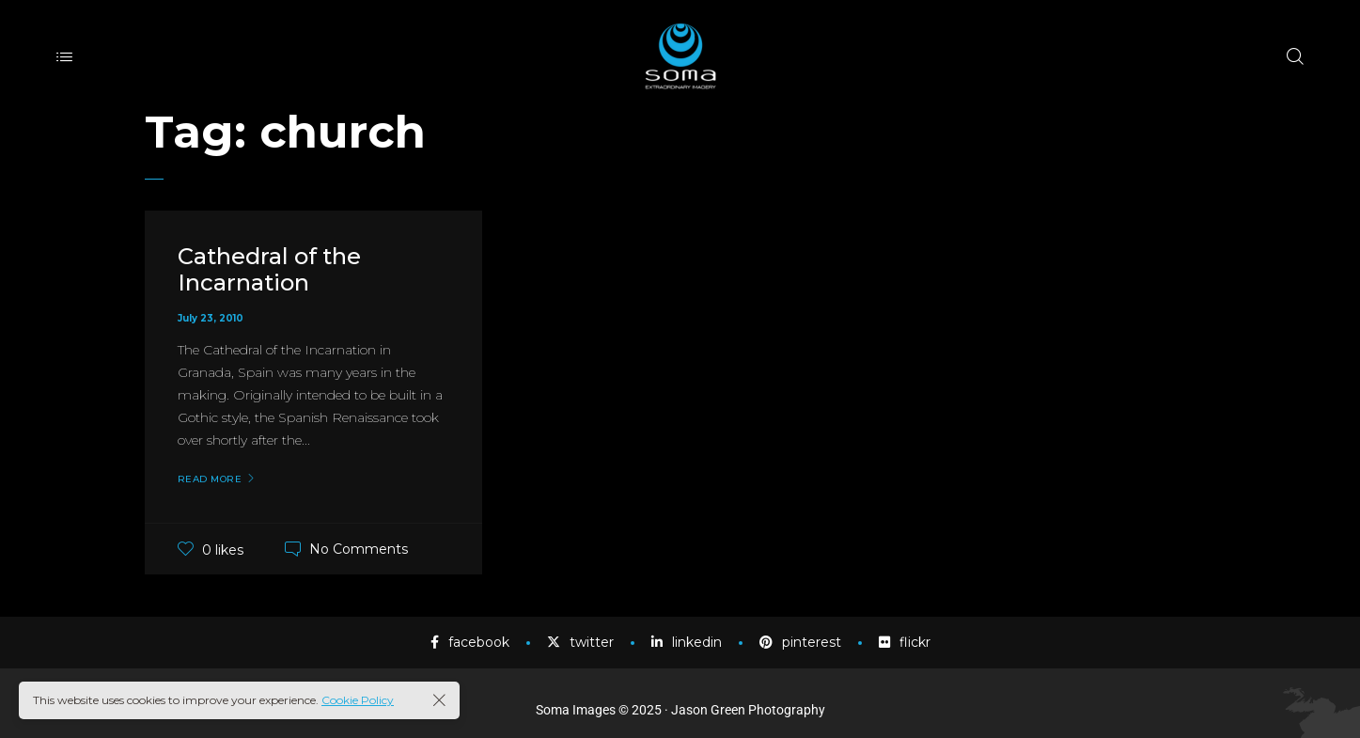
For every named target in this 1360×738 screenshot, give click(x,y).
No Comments (358, 549)
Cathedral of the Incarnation (269, 270)
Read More (210, 479)
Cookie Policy (357, 700)
